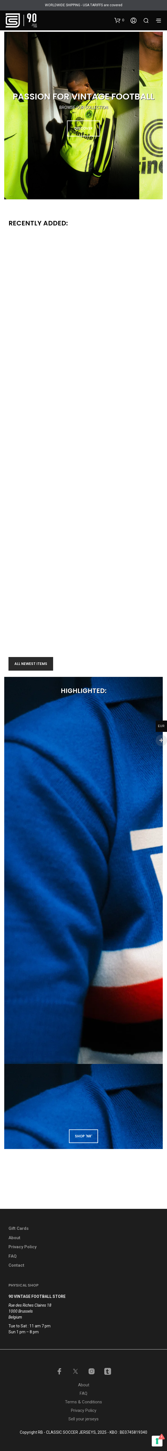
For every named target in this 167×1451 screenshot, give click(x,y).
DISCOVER (83, 128)
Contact (16, 1265)
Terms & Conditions (83, 1401)
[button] (119, 20)
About (14, 1237)
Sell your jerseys (83, 1419)
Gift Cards (18, 1228)
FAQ (12, 1256)
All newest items (30, 663)
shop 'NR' (83, 1136)
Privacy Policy (22, 1246)
